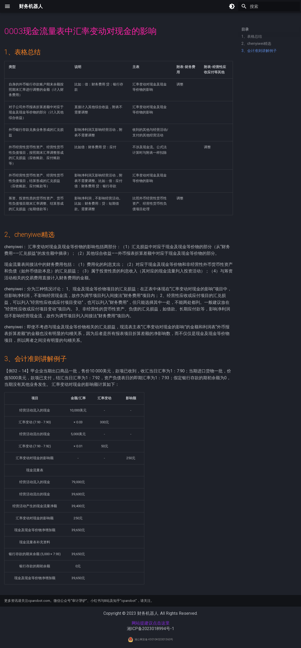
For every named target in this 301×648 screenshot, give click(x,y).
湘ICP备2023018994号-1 (150, 628)
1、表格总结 (251, 36)
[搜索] (269, 6)
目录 (245, 29)
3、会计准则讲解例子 (259, 51)
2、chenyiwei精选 (256, 43)
